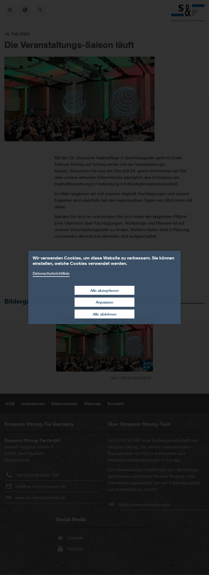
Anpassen (104, 302)
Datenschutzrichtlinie (51, 273)
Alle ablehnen (104, 314)
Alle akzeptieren (104, 290)
